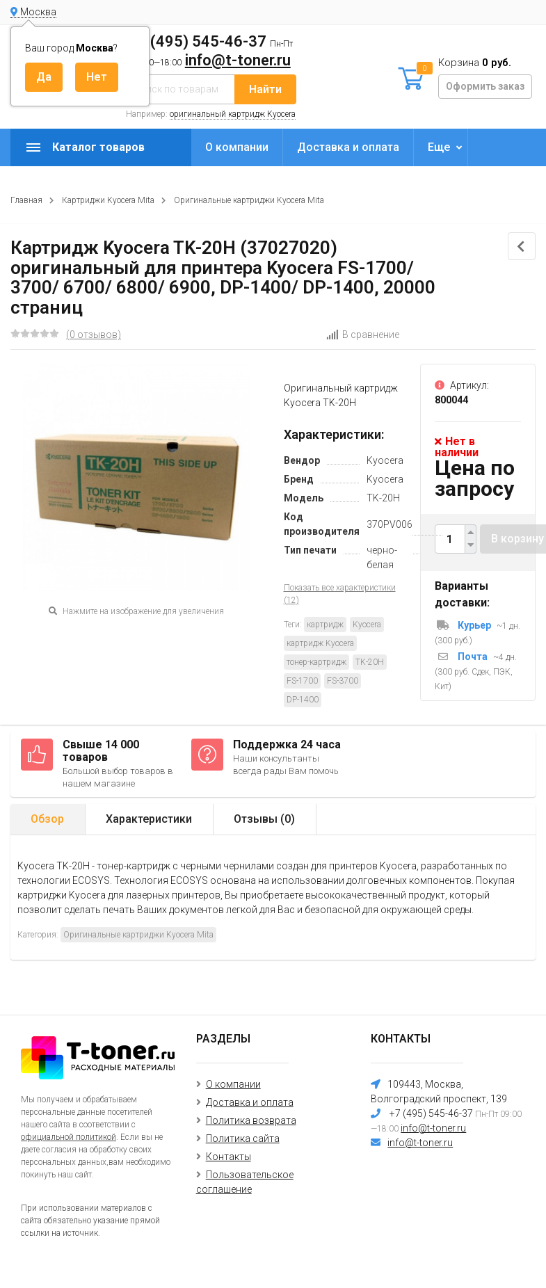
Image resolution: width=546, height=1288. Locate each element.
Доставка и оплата (348, 147)
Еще (439, 147)
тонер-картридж (316, 662)
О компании (236, 147)
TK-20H (369, 662)
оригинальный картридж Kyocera (233, 114)
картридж (325, 624)
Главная (26, 200)
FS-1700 (302, 681)
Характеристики (149, 819)
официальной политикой (68, 1137)
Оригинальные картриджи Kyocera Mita (249, 200)
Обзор (47, 819)
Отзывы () (264, 819)
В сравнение (362, 334)
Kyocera (367, 624)
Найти (265, 89)
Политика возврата (251, 1120)
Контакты (228, 1156)
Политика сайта (243, 1138)
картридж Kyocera (320, 643)
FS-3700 (342, 681)
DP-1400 (303, 700)
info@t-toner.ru (238, 60)
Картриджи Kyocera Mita (108, 200)
